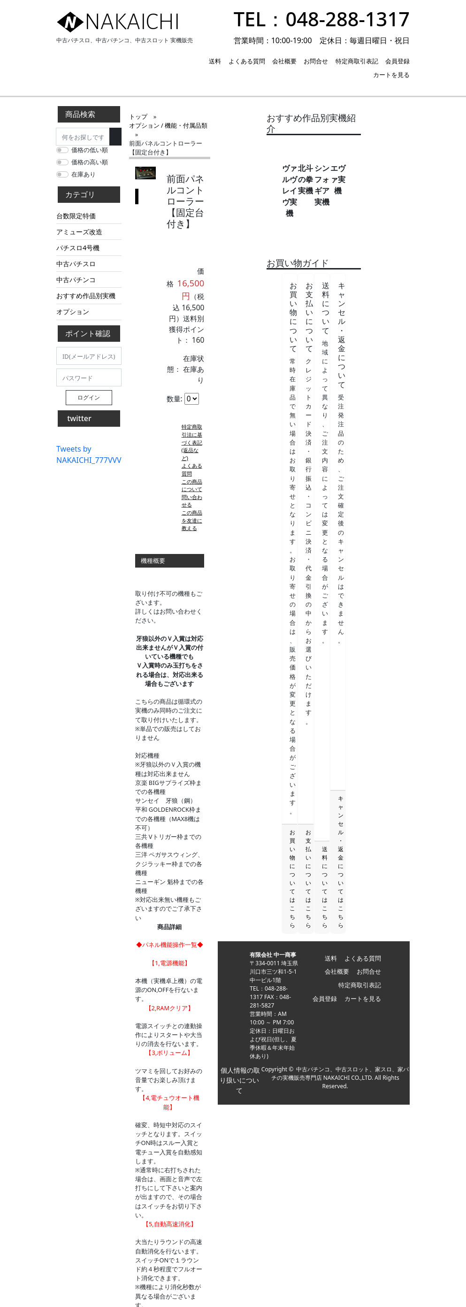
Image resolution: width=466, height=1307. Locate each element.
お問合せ (316, 61)
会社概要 (284, 61)
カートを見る (391, 74)
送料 (215, 61)
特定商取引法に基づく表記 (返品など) (217, 332)
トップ (138, 116)
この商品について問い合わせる (217, 355)
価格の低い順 (89, 150)
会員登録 (397, 61)
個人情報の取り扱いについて (275, 1180)
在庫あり (83, 174)
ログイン (88, 397)
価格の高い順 (89, 162)
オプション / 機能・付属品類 (201, 116)
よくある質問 (247, 61)
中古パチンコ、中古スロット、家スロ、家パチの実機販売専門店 (351, 1174)
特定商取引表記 (357, 61)
